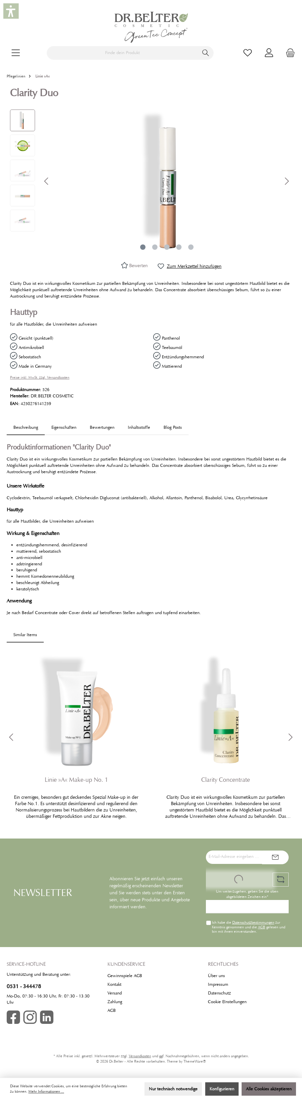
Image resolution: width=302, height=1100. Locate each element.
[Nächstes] (287, 181)
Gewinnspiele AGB (124, 975)
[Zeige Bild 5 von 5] (191, 247)
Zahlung (114, 1001)
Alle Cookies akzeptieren (269, 1089)
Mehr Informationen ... (46, 1091)
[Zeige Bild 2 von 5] (155, 247)
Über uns (216, 975)
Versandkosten (140, 1056)
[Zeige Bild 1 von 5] (142, 247)
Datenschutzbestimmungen (253, 922)
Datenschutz (219, 993)
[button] (11, 11)
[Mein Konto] (269, 53)
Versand (114, 993)
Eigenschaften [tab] (63, 427)
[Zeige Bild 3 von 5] (167, 247)
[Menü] (16, 53)
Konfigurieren (222, 1089)
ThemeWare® (195, 1061)
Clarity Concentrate (225, 779)
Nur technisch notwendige (173, 1089)
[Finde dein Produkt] (122, 53)
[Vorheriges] (47, 181)
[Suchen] (206, 53)
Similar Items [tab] (25, 634)
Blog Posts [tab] (173, 427)
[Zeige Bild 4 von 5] (179, 247)
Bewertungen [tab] (102, 427)
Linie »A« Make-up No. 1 (76, 779)
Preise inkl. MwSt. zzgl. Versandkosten (39, 377)
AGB (261, 927)
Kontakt (114, 984)
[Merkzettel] (248, 53)
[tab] (26, 427)
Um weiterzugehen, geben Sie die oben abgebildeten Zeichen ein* (247, 894)
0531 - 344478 (24, 986)
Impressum (218, 984)
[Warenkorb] (288, 53)
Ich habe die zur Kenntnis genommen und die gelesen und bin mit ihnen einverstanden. (248, 926)
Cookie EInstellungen (227, 1001)
